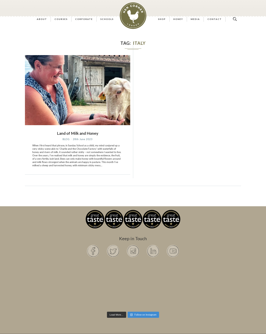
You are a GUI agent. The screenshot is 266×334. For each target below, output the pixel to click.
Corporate (84, 19)
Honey (178, 19)
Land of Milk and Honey (77, 133)
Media (195, 19)
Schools (107, 19)
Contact (214, 19)
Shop (162, 19)
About (42, 19)
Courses (61, 19)
